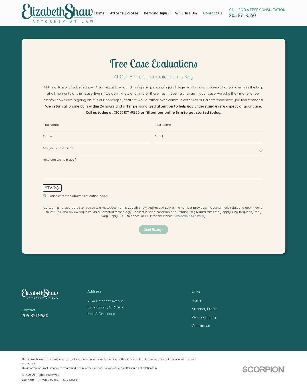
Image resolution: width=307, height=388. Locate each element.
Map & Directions (101, 313)
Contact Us (201, 325)
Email (159, 136)
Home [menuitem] (99, 13)
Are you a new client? (58, 148)
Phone (47, 136)
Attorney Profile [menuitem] (124, 13)
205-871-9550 (242, 15)
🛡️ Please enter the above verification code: (75, 196)
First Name (51, 125)
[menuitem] (28, 380)
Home (196, 300)
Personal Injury (204, 317)
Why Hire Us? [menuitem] (186, 13)
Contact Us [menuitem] (212, 13)
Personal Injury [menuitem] (157, 13)
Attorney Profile (204, 308)
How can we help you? (59, 160)
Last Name (163, 125)
